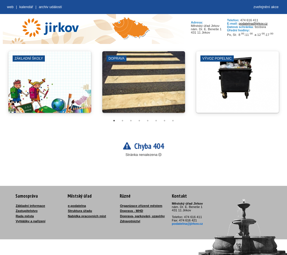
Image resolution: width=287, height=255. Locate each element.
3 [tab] (131, 120)
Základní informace (30, 205)
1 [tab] (114, 120)
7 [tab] (164, 120)
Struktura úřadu (80, 210)
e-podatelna (77, 205)
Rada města (25, 216)
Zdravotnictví (130, 221)
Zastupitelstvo (27, 210)
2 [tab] (122, 120)
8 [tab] (173, 120)
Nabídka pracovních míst (87, 216)
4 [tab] (139, 120)
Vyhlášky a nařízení (30, 221)
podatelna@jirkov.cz (253, 23)
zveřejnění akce (266, 7)
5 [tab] (148, 120)
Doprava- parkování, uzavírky (142, 216)
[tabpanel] (50, 85)
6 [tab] (156, 120)
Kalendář (26, 7)
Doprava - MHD (131, 210)
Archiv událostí (50, 7)
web (10, 7)
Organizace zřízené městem (141, 205)
